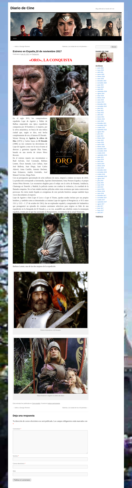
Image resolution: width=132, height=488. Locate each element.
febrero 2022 (101, 119)
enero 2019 (100, 168)
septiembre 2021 (102, 129)
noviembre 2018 (102, 172)
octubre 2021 (101, 127)
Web (14, 471)
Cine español (36, 403)
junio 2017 (100, 208)
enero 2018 (100, 193)
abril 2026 (100, 72)
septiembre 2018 (102, 176)
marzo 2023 (100, 102)
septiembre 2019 (102, 155)
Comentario (17, 429)
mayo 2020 (100, 142)
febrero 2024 (101, 98)
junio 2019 (100, 157)
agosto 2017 (100, 204)
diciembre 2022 (101, 104)
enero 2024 (100, 100)
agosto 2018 (100, 178)
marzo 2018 (100, 189)
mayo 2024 (100, 95)
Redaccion (35, 54)
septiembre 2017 (102, 202)
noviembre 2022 (102, 106)
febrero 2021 (101, 138)
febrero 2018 (101, 191)
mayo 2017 (100, 210)
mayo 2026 (100, 70)
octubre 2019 (101, 153)
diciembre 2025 (101, 81)
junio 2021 (100, 136)
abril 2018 (100, 187)
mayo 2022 (100, 112)
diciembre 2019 (101, 149)
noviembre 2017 (102, 197)
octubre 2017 (101, 200)
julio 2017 (100, 206)
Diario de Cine (22, 8)
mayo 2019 (100, 159)
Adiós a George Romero (21, 46)
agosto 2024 (100, 93)
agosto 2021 (100, 132)
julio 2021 (100, 134)
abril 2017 (100, 212)
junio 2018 (100, 183)
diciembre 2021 (101, 123)
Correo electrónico (19, 463)
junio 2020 (100, 140)
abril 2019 (100, 161)
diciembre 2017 (101, 195)
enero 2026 (100, 78)
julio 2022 (100, 108)
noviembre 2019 (102, 151)
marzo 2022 (100, 117)
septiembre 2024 (102, 91)
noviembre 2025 (102, 83)
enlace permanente (54, 403)
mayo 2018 (100, 185)
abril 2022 (100, 115)
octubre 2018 (101, 174)
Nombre (16, 456)
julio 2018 (100, 180)
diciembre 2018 (101, 170)
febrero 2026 (101, 76)
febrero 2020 (101, 146)
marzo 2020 (100, 144)
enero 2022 (100, 121)
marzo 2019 (100, 163)
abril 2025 (100, 89)
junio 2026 (100, 68)
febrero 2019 (101, 166)
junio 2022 (100, 110)
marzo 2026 (100, 74)
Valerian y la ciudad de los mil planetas (75, 46)
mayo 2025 (100, 87)
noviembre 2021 (102, 125)
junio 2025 (100, 85)
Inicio (15, 38)
